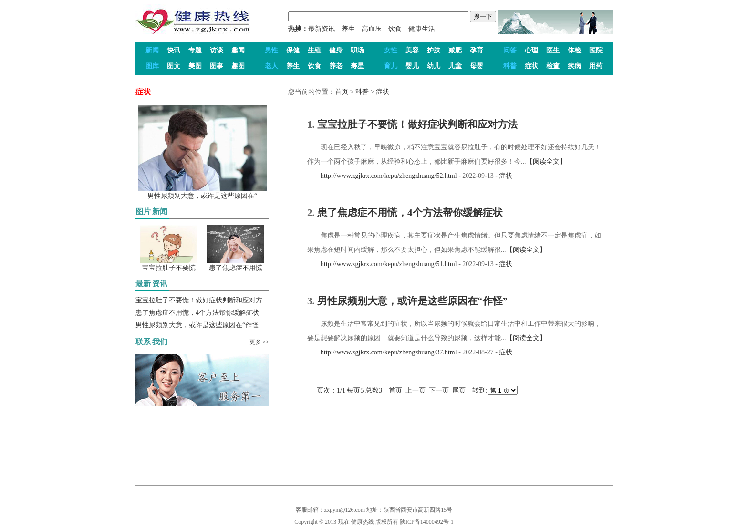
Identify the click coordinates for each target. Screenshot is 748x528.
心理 (531, 50)
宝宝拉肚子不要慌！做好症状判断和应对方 (198, 300)
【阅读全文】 (546, 161)
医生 (553, 50)
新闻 (152, 50)
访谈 (216, 50)
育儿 (390, 66)
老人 (271, 66)
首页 (341, 91)
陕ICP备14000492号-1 (427, 521)
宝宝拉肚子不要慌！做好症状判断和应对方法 (417, 124)
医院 (596, 50)
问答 (510, 50)
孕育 (476, 50)
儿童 (455, 66)
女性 (390, 50)
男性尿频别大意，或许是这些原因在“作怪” (412, 301)
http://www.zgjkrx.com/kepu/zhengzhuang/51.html (382, 264)
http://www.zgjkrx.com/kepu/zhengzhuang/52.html (382, 175)
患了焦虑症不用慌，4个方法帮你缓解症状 (197, 312)
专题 (195, 50)
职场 (357, 50)
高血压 (372, 28)
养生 (348, 28)
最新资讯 (321, 28)
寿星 (357, 66)
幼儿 (433, 66)
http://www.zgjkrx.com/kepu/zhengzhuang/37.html (382, 352)
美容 (412, 50)
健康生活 (421, 28)
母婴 (476, 66)
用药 (596, 66)
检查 (553, 66)
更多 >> (259, 342)
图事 (216, 66)
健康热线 (362, 521)
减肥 (455, 50)
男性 (271, 50)
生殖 (314, 50)
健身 (336, 50)
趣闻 (238, 50)
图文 (173, 66)
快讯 (173, 50)
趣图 (238, 66)
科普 (510, 66)
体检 (574, 50)
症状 (531, 66)
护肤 (433, 50)
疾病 (574, 66)
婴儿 (412, 66)
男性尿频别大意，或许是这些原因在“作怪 (197, 325)
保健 (293, 50)
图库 (152, 66)
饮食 (395, 28)
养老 (336, 66)
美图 (195, 66)
